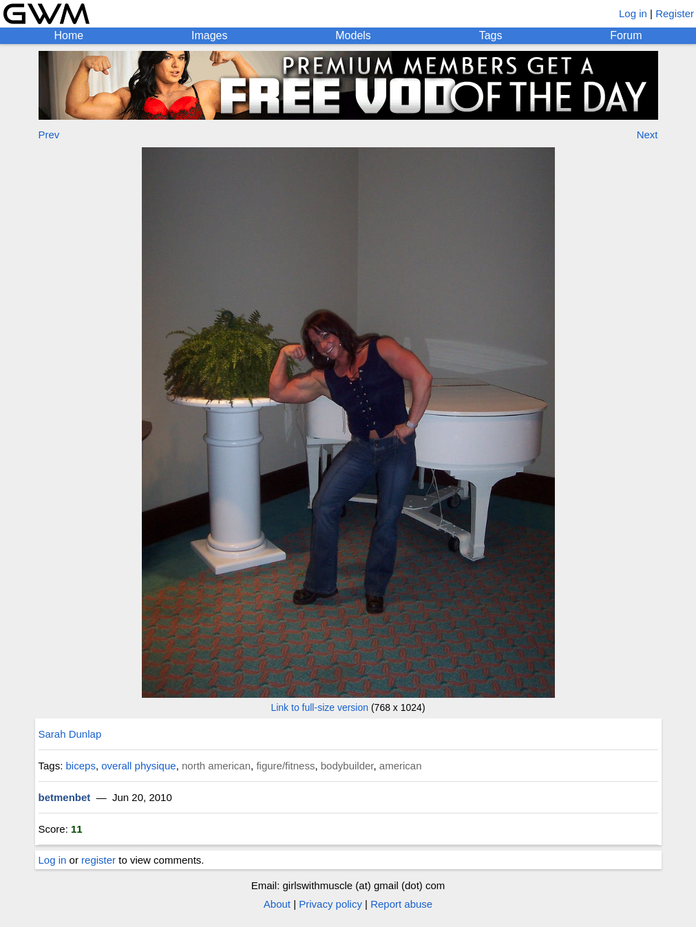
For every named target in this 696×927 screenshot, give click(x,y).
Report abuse (401, 904)
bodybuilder (347, 765)
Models (353, 35)
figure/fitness (285, 765)
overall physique (138, 765)
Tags (491, 35)
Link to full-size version (319, 707)
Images (209, 35)
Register (674, 13)
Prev (49, 134)
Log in (633, 13)
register (98, 860)
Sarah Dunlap (70, 734)
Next (647, 134)
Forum (626, 35)
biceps (81, 765)
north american (216, 765)
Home (68, 35)
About (277, 904)
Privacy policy (330, 904)
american (400, 765)
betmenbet (65, 797)
